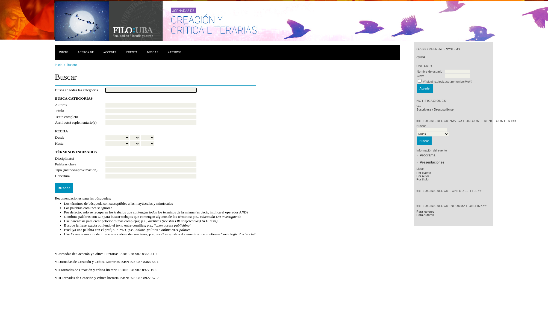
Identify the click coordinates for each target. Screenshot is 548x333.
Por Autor (423, 176)
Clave (421, 76)
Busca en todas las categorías (76, 90)
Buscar (153, 52)
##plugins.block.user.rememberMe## (447, 81)
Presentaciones (432, 162)
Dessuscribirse (443, 109)
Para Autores (425, 214)
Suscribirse (424, 109)
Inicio (63, 52)
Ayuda (421, 56)
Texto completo (66, 117)
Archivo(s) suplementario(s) (76, 122)
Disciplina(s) (64, 158)
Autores (61, 105)
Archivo (174, 52)
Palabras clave (65, 164)
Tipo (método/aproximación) (76, 170)
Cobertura (62, 176)
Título (59, 111)
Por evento (424, 172)
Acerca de (85, 52)
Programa (427, 155)
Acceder (110, 52)
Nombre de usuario (430, 71)
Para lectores (425, 211)
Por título (423, 179)
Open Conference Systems (438, 49)
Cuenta (132, 52)
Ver (419, 106)
